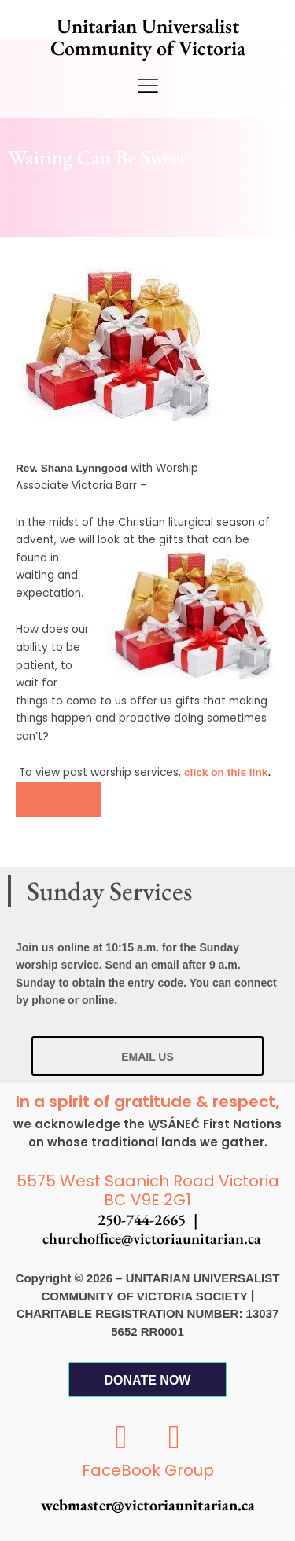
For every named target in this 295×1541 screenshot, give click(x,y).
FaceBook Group (148, 1470)
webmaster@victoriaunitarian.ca (148, 1505)
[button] (58, 799)
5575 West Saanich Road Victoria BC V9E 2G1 (148, 1191)
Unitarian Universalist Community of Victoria (147, 37)
